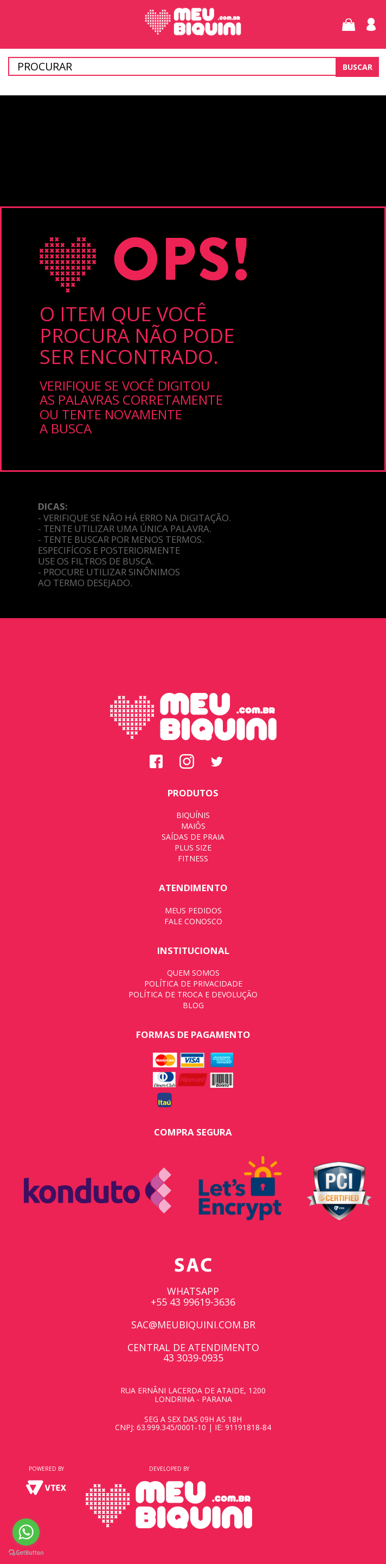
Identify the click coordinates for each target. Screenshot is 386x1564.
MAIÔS (193, 826)
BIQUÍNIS (193, 815)
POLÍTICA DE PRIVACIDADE (193, 983)
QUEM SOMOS (193, 973)
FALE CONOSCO (193, 921)
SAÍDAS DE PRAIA (193, 837)
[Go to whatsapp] (26, 1532)
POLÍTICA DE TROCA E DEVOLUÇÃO (193, 994)
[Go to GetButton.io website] (26, 1552)
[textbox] (193, 66)
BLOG (193, 1005)
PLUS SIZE (193, 847)
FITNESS (193, 858)
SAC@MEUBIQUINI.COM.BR (193, 1324)
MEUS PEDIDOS (193, 910)
